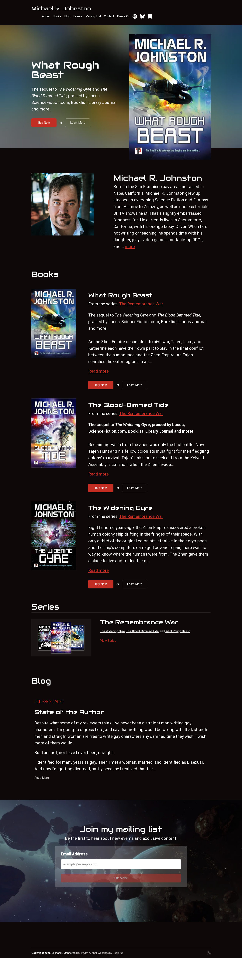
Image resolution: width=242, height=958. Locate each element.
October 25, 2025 (49, 701)
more (130, 246)
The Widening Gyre (120, 508)
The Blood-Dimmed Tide (128, 405)
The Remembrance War (141, 304)
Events (77, 16)
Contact (109, 16)
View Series (108, 640)
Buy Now (44, 122)
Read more (98, 371)
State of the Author (69, 712)
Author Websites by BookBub (106, 952)
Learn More (77, 122)
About (46, 16)
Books (57, 16)
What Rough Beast (65, 70)
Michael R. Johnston (61, 8)
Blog (67, 16)
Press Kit (123, 16)
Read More (41, 778)
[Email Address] (121, 864)
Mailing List (93, 16)
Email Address (74, 854)
